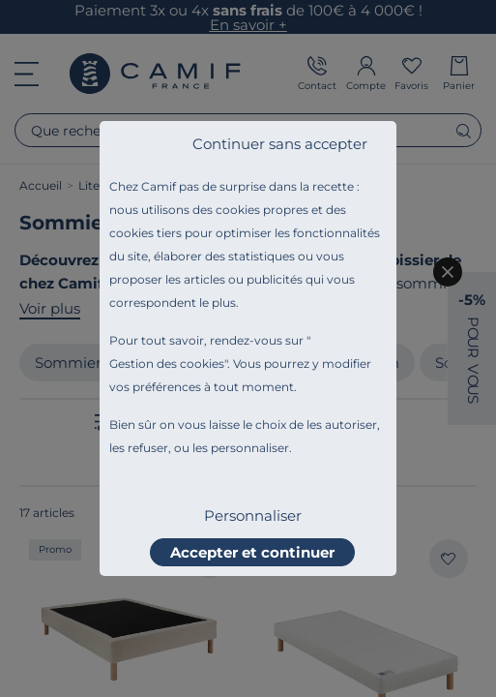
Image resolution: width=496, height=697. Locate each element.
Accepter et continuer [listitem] (252, 552)
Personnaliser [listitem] (253, 515)
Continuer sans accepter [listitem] (279, 144)
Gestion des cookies (166, 363)
